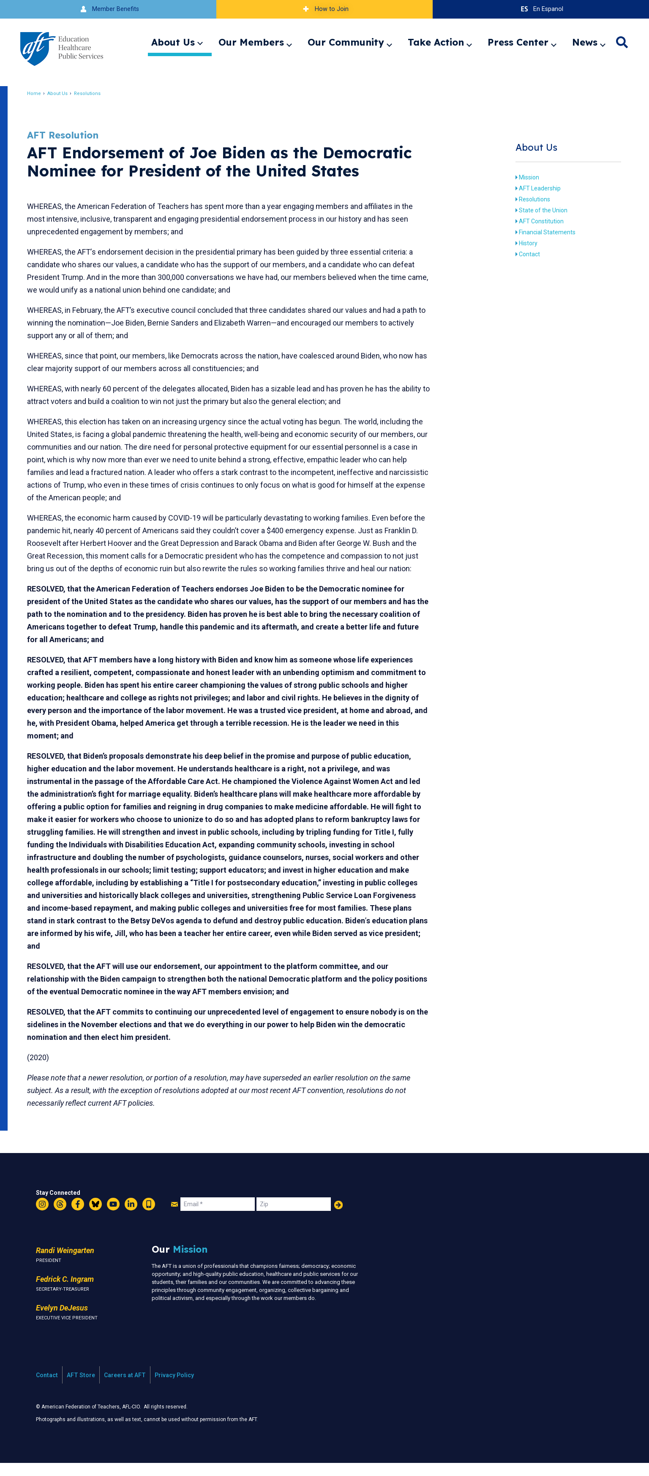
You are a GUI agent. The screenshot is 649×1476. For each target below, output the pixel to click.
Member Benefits (108, 9)
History (520, 243)
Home (44, 93)
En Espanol (541, 9)
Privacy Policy (174, 1387)
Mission (521, 177)
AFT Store (81, 1387)
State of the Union (535, 210)
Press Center (518, 42)
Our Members (251, 42)
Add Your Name (338, 1217)
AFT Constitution (533, 221)
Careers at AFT (125, 1387)
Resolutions (97, 93)
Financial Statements (539, 232)
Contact (521, 254)
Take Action (436, 42)
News (584, 42)
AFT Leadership (532, 188)
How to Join (324, 9)
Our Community (346, 42)
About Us (173, 42)
